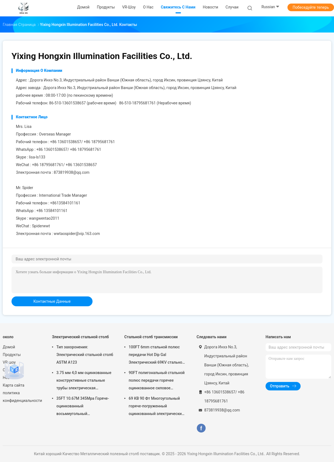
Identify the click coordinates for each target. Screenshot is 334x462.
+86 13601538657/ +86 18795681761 (68, 149)
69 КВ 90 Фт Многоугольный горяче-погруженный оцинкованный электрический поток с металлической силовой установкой (156, 406)
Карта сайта (13, 385)
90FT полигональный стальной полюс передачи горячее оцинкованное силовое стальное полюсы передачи (157, 381)
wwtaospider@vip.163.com (77, 233)
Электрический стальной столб (80, 337)
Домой (9, 347)
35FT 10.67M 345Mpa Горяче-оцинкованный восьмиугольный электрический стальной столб (84, 406)
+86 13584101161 (52, 210)
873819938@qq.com (72, 172)
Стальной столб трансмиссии (151, 337)
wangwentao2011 (44, 218)
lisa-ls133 (37, 157)
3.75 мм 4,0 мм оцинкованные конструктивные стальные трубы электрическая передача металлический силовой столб (83, 381)
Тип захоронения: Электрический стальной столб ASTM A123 (84, 354)
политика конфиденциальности (22, 397)
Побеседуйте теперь (311, 7)
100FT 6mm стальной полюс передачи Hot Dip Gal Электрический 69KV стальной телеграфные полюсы (157, 355)
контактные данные (52, 301)
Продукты (12, 354)
